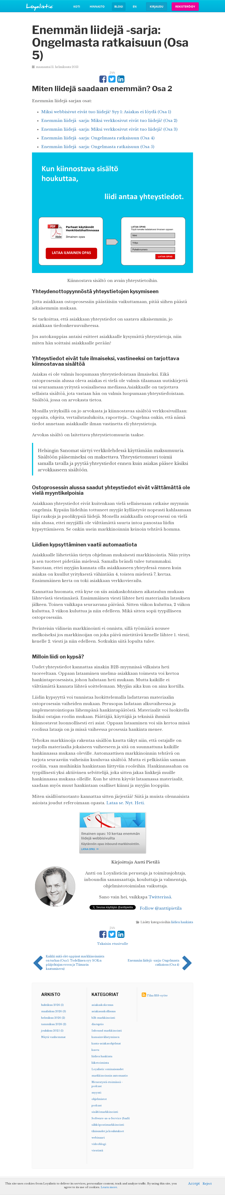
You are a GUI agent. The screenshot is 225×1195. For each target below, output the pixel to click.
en (135, 6)
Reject (207, 1183)
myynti (96, 1092)
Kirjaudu (156, 6)
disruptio (98, 1024)
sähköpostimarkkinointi (108, 1124)
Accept (194, 1183)
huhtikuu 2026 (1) (52, 1005)
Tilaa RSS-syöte (157, 995)
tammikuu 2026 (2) (53, 1024)
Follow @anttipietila (161, 908)
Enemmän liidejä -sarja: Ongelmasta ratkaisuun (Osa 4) (98, 138)
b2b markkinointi (103, 1017)
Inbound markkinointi (107, 1030)
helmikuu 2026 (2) (53, 1017)
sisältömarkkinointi (105, 1111)
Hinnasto (97, 6)
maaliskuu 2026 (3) (53, 1011)
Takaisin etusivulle (112, 944)
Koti (76, 6)
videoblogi (99, 1144)
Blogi (118, 6)
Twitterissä (160, 897)
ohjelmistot (99, 1099)
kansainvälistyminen (105, 1037)
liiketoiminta (100, 1062)
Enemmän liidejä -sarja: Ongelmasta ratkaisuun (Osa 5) (97, 146)
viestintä (97, 1150)
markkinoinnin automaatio (110, 1075)
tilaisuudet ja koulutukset (108, 1131)
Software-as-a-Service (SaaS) (111, 1118)
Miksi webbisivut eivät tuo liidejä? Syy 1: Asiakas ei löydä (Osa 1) (106, 112)
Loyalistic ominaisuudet (108, 1069)
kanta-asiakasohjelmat (106, 1043)
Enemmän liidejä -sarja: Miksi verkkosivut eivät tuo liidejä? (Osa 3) (109, 129)
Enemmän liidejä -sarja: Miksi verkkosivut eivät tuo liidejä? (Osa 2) (109, 120)
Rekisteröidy (185, 6)
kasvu (95, 1050)
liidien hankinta (182, 922)
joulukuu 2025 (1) (52, 1030)
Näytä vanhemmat (53, 1037)
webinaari (98, 1137)
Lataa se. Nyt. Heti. (125, 803)
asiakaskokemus (102, 1005)
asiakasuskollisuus (104, 1011)
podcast (97, 1105)
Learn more (109, 1187)
